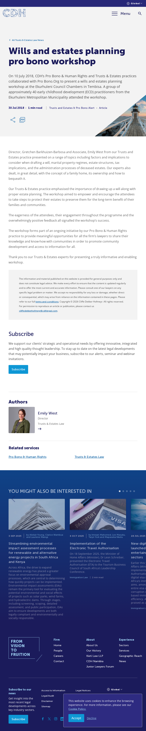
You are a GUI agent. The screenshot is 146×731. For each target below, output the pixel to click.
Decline (91, 718)
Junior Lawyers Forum (100, 666)
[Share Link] (13, 121)
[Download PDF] (22, 121)
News (122, 661)
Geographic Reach (130, 656)
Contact (59, 661)
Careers (58, 656)
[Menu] (121, 13)
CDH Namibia (94, 661)
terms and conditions (47, 301)
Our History (93, 650)
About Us (92, 645)
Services (124, 650)
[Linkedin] (62, 719)
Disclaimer (47, 701)
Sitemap (45, 706)
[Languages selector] (134, 3)
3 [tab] (127, 502)
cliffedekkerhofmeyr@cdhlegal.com (38, 310)
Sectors (124, 645)
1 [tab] (120, 502)
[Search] (139, 13)
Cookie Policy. (77, 709)
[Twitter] (49, 719)
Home (57, 645)
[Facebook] (43, 719)
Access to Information (53, 690)
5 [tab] (134, 502)
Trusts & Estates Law (89, 457)
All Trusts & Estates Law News (28, 41)
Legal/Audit (47, 695)
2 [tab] (123, 502)
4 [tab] (130, 502)
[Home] (14, 13)
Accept (76, 718)
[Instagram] (56, 719)
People (58, 650)
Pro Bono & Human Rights (27, 457)
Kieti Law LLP (94, 656)
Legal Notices (83, 690)
